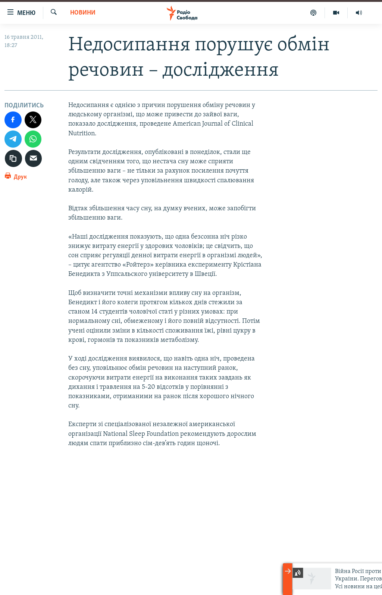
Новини (83, 12)
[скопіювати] (13, 158)
